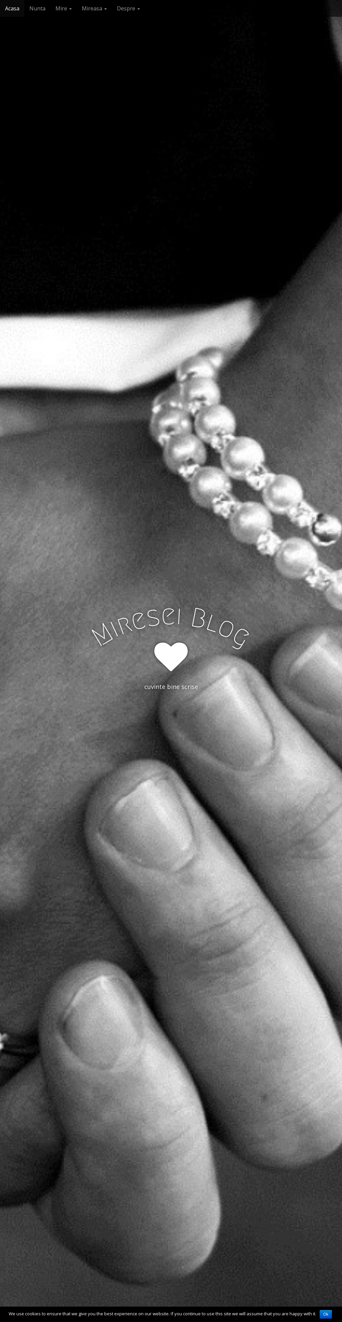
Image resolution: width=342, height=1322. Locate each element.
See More (171, 714)
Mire (63, 8)
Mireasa (94, 8)
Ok (325, 1314)
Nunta (37, 8)
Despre (128, 8)
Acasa (12, 8)
